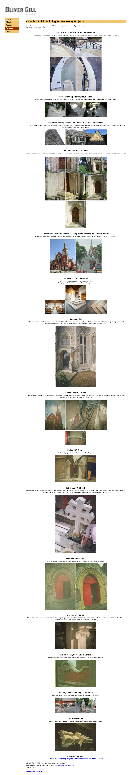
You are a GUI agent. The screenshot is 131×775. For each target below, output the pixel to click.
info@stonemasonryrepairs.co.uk (64, 765)
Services (9, 25)
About (8, 22)
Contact (9, 31)
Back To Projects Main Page (34, 771)
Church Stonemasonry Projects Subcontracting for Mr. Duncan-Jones (76, 759)
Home (8, 19)
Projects (9, 28)
